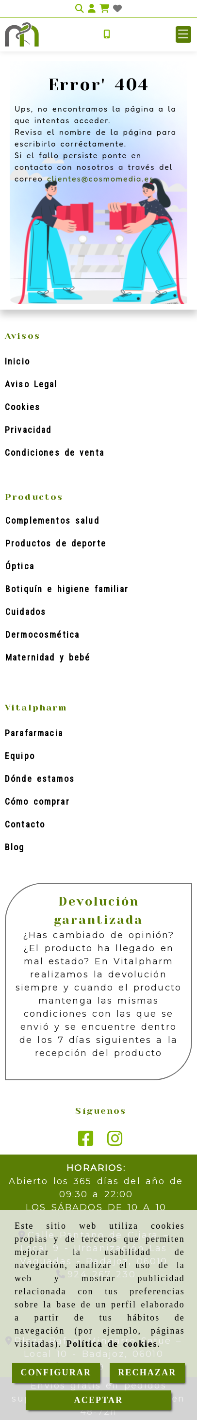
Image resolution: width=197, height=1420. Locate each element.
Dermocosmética (42, 634)
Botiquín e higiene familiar (67, 589)
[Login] (117, 8)
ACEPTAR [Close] (98, 1400)
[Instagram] (115, 1142)
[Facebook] (85, 1142)
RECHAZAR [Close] (147, 1372)
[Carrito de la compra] (104, 8)
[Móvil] (107, 35)
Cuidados (25, 612)
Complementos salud (52, 520)
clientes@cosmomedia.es (100, 178)
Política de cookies (112, 1344)
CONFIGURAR (56, 1372)
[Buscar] (79, 8)
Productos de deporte (55, 543)
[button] (92, 8)
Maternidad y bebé (47, 657)
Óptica (19, 566)
